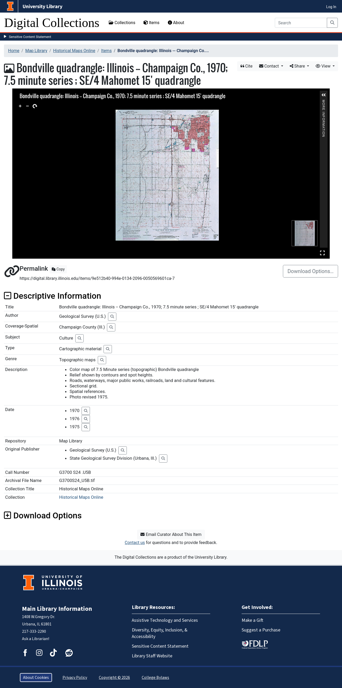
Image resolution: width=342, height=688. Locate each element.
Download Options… (310, 271)
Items (151, 22)
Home (13, 50)
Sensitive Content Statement (30, 37)
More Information (323, 102)
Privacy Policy (74, 677)
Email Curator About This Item (170, 534)
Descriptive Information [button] (52, 296)
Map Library (36, 50)
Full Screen (322, 253)
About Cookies (36, 677)
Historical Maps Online (74, 50)
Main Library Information (57, 608)
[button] (323, 95)
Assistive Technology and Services (165, 620)
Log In (331, 7)
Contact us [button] (135, 542)
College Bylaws (155, 677)
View (324, 66)
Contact (269, 66)
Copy (58, 269)
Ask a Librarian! (35, 639)
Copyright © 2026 (114, 677)
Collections (122, 22)
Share (298, 66)
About (176, 22)
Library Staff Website (152, 656)
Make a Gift (252, 620)
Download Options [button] (43, 515)
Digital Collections (51, 23)
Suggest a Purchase (261, 630)
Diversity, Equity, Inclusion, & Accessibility (159, 633)
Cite (247, 66)
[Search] (301, 23)
